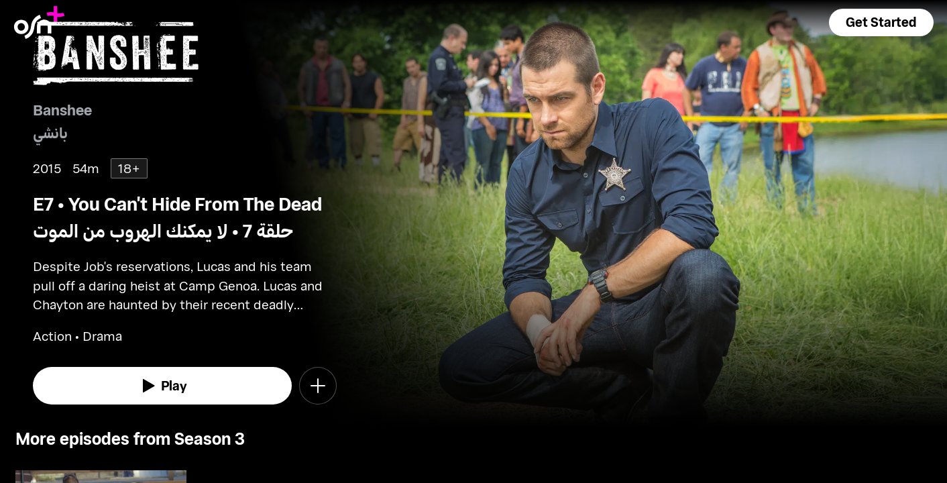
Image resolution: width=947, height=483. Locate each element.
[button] (881, 22)
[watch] (162, 386)
